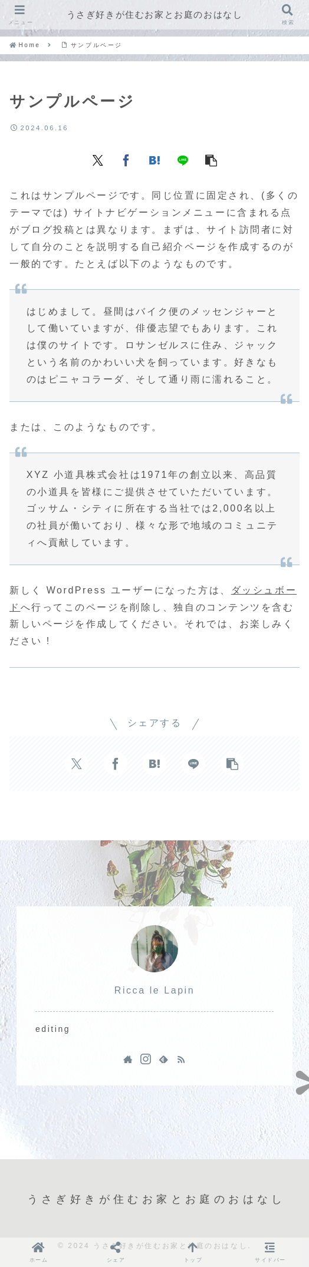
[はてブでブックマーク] (154, 159)
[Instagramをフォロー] (145, 1059)
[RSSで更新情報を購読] (181, 1059)
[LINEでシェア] (182, 159)
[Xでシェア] (97, 159)
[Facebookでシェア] (126, 159)
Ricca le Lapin (154, 990)
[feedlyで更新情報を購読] (163, 1059)
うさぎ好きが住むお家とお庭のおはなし (154, 14)
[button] (211, 159)
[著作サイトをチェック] (128, 1059)
